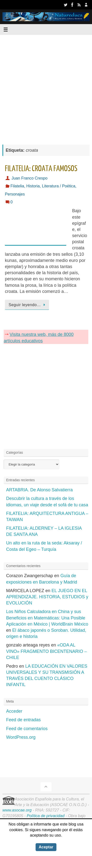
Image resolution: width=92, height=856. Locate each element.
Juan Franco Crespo (30, 178)
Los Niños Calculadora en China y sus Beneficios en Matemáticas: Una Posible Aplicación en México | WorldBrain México (47, 617)
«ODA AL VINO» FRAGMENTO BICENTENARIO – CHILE (46, 651)
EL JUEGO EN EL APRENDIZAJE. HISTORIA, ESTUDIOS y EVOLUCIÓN (47, 596)
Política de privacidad (46, 815)
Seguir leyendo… (28, 304)
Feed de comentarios (27, 728)
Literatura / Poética (58, 186)
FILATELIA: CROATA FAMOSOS (41, 168)
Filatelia (17, 186)
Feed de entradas (23, 719)
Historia (33, 186)
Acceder (14, 711)
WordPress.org (21, 737)
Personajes (15, 194)
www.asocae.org (17, 810)
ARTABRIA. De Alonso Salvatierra (39, 489)
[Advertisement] (46, 87)
